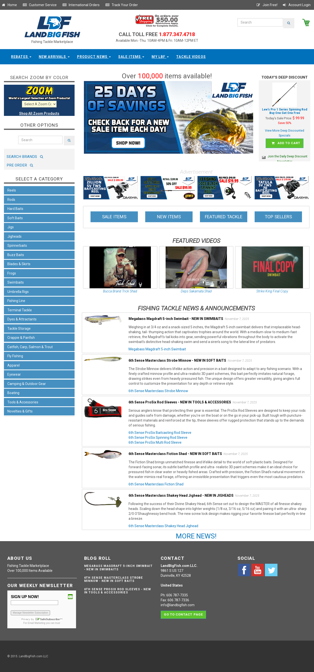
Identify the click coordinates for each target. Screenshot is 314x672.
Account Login (296, 5)
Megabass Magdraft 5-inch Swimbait (157, 349)
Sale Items (131, 57)
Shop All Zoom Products (39, 113)
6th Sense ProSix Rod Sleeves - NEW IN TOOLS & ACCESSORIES (117, 591)
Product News (94, 57)
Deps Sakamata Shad (196, 291)
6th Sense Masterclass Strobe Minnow (158, 391)
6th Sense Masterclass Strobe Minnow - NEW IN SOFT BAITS (113, 579)
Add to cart (285, 142)
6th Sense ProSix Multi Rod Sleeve (155, 442)
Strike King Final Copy (272, 291)
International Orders (81, 5)
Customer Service (40, 5)
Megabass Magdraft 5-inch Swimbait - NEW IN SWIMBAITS (118, 567)
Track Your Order (121, 5)
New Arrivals (54, 57)
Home (9, 5)
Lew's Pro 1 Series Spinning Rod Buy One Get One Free (284, 111)
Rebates (21, 57)
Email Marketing (36, 623)
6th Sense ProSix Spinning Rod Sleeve (158, 437)
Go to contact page (183, 614)
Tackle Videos (191, 57)
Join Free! (266, 5)
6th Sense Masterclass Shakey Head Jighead (163, 526)
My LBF (160, 57)
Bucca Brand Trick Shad (120, 291)
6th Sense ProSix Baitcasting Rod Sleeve (160, 433)
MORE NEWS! (196, 536)
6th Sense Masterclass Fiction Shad (156, 484)
